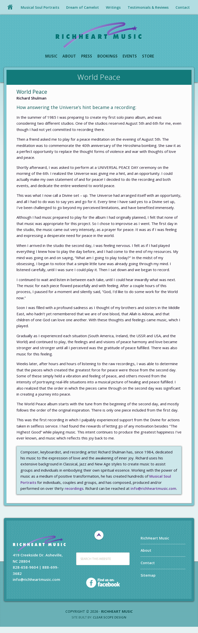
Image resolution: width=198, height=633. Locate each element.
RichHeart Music (99, 34)
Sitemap (148, 581)
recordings (74, 488)
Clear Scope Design (109, 623)
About (146, 556)
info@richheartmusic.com (44, 494)
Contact (148, 568)
